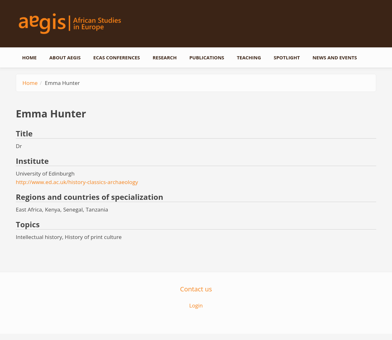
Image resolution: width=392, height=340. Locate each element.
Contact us (196, 288)
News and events (334, 57)
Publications (206, 57)
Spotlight (287, 57)
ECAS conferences (116, 57)
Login (196, 305)
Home (29, 57)
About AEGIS (65, 57)
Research (165, 57)
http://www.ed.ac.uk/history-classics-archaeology (77, 182)
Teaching (249, 57)
